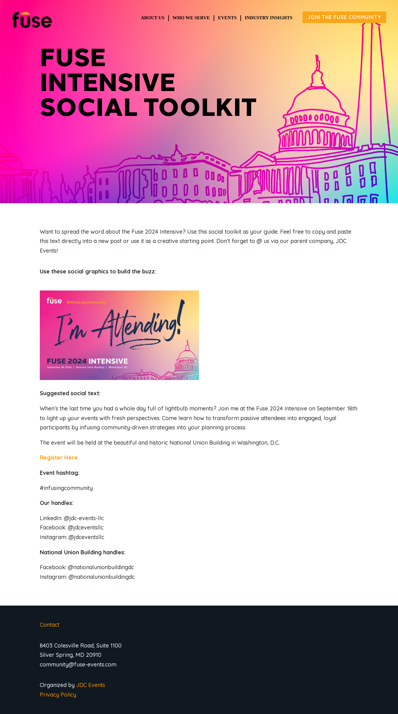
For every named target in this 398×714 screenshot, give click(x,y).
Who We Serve (191, 17)
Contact (49, 624)
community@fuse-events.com (78, 664)
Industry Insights (269, 17)
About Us (152, 17)
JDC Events (90, 685)
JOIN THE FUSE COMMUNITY (344, 17)
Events (227, 17)
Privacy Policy (58, 694)
